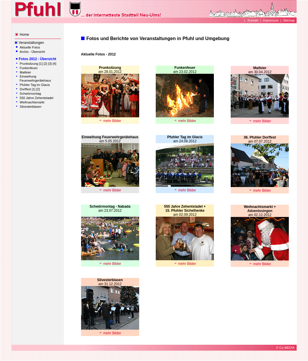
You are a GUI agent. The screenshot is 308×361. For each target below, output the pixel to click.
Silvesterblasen (31, 106)
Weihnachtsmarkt (32, 102)
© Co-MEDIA (285, 347)
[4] (54, 63)
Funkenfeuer (29, 68)
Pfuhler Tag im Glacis (35, 85)
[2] (45, 63)
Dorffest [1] (27, 89)
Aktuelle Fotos (30, 47)
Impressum (271, 20)
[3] (50, 63)
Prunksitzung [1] (31, 63)
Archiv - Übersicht (32, 51)
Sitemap (289, 20)
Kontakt (252, 20)
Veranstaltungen (31, 43)
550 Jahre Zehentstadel (36, 98)
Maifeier (25, 72)
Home (24, 35)
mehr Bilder (110, 121)
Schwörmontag (30, 93)
